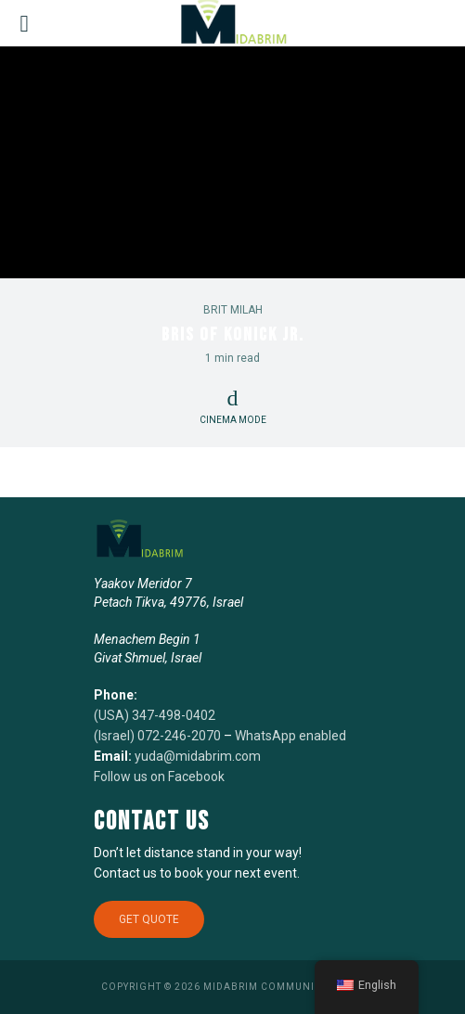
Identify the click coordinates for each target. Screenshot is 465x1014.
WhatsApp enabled (290, 735)
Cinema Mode (233, 406)
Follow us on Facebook (159, 776)
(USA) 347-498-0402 (154, 715)
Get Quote (149, 919)
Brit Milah (233, 309)
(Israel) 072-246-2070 (157, 735)
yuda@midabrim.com (198, 756)
